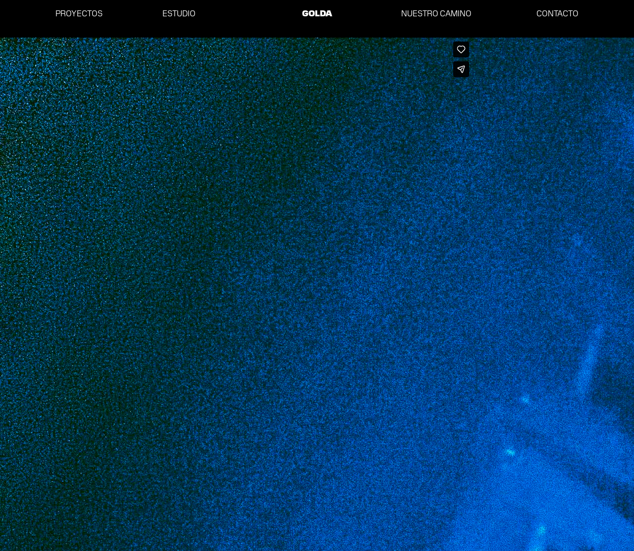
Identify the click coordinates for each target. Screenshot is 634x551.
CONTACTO (557, 13)
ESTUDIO (179, 13)
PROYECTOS (79, 13)
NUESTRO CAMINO (436, 13)
